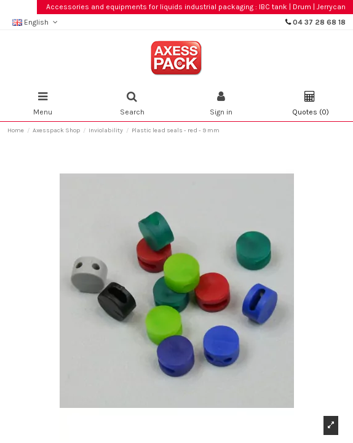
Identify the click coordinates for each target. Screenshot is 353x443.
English (36, 22)
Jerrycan (331, 6)
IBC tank (273, 6)
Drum (302, 6)
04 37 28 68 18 (319, 22)
